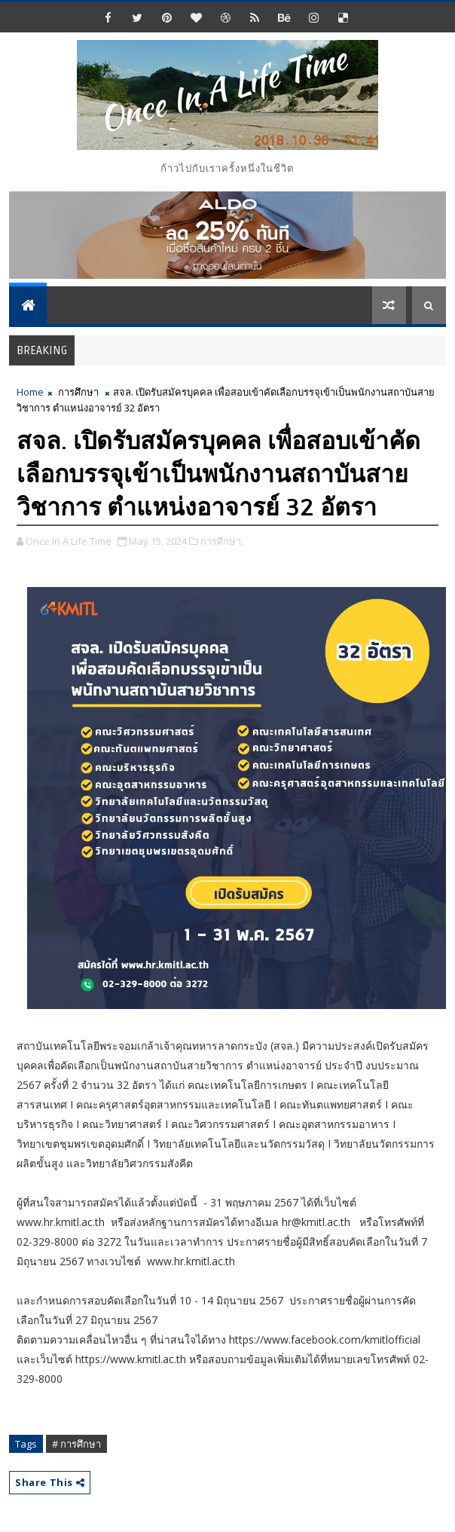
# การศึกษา (76, 1444)
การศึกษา (78, 392)
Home (30, 392)
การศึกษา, (221, 541)
